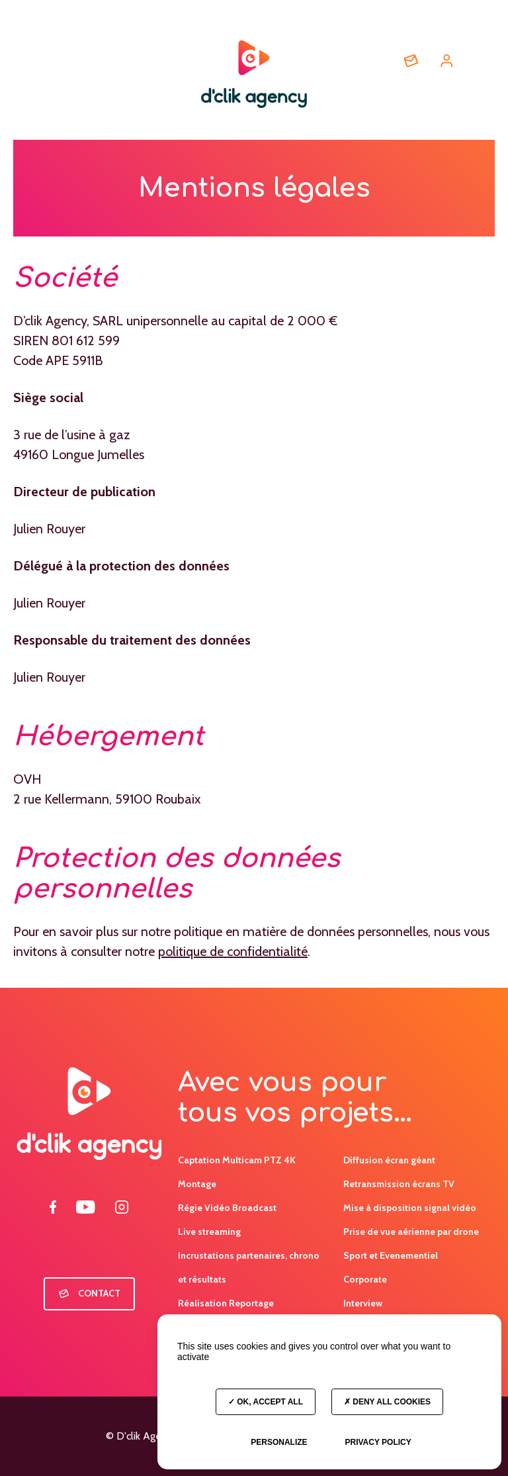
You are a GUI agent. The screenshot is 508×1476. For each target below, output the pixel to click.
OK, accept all (265, 1401)
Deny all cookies (387, 1401)
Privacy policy (378, 1442)
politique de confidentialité (233, 951)
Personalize (279, 1442)
